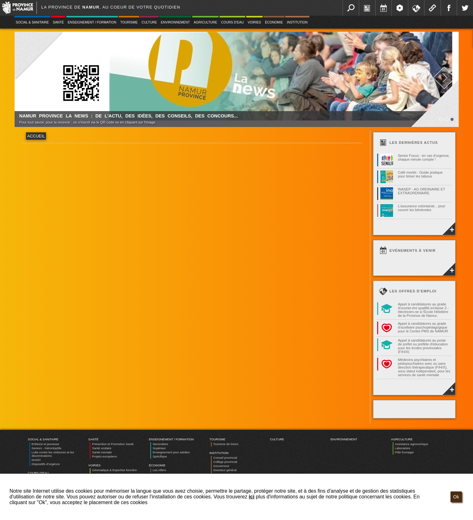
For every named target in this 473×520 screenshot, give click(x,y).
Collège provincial (225, 461)
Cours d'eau (232, 22)
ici (251, 496)
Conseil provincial (225, 457)
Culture (149, 22)
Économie (274, 22)
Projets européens (104, 456)
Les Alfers (159, 470)
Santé (58, 22)
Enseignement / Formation (92, 22)
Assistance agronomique (411, 444)
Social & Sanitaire (32, 22)
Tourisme (129, 22)
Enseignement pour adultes (171, 452)
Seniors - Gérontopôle (47, 448)
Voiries (254, 22)
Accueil (36, 136)
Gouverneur (221, 466)
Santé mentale (102, 452)
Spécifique (160, 456)
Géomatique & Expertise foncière (114, 470)
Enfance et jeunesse (45, 444)
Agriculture (205, 22)
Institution (297, 22)
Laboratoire (403, 448)
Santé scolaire (101, 448)
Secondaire (160, 444)
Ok (456, 496)
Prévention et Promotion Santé (113, 444)
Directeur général (225, 470)
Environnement (175, 22)
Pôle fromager (404, 452)
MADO (36, 460)
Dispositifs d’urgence (46, 464)
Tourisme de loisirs (225, 444)
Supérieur (159, 448)
